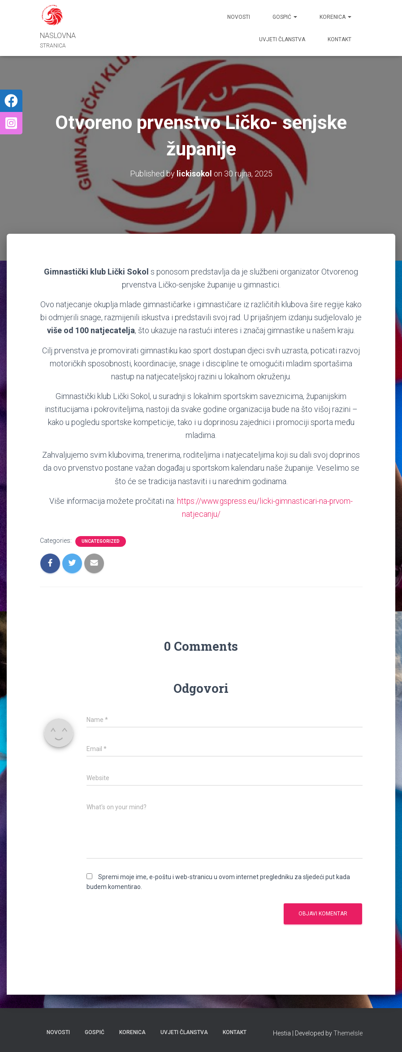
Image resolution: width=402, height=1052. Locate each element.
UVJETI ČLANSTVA (282, 39)
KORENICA (335, 17)
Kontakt (339, 39)
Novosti (238, 17)
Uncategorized (101, 541)
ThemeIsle (348, 1032)
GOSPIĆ (284, 17)
